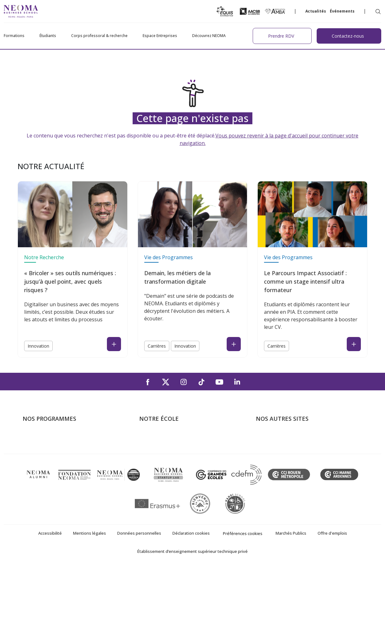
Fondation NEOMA (277, 465)
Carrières (157, 346)
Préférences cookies (242, 597)
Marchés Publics (291, 596)
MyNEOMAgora (274, 474)
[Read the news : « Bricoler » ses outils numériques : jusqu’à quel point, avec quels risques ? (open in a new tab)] (114, 344)
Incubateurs (269, 456)
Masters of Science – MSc (52, 456)
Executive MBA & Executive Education (65, 474)
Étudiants (48, 35)
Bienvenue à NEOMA (279, 438)
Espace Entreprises (160, 35)
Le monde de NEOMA (280, 447)
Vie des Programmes (168, 257)
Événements (342, 11)
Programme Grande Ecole (52, 447)
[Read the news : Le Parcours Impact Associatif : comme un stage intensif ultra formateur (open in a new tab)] (354, 344)
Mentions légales (89, 596)
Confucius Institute (277, 483)
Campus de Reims (159, 456)
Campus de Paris (158, 447)
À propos (149, 438)
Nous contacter (157, 474)
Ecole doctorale (40, 483)
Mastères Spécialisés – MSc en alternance (70, 465)
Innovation (38, 346)
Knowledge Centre (276, 492)
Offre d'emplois (332, 596)
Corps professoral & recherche (99, 35)
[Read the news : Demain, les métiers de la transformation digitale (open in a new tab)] (234, 344)
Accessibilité (50, 596)
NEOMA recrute (157, 483)
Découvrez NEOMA (209, 35)
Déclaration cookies (191, 596)
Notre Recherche (44, 257)
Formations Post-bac (46, 438)
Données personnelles (139, 596)
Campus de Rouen (159, 465)
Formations (14, 35)
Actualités (315, 11)
